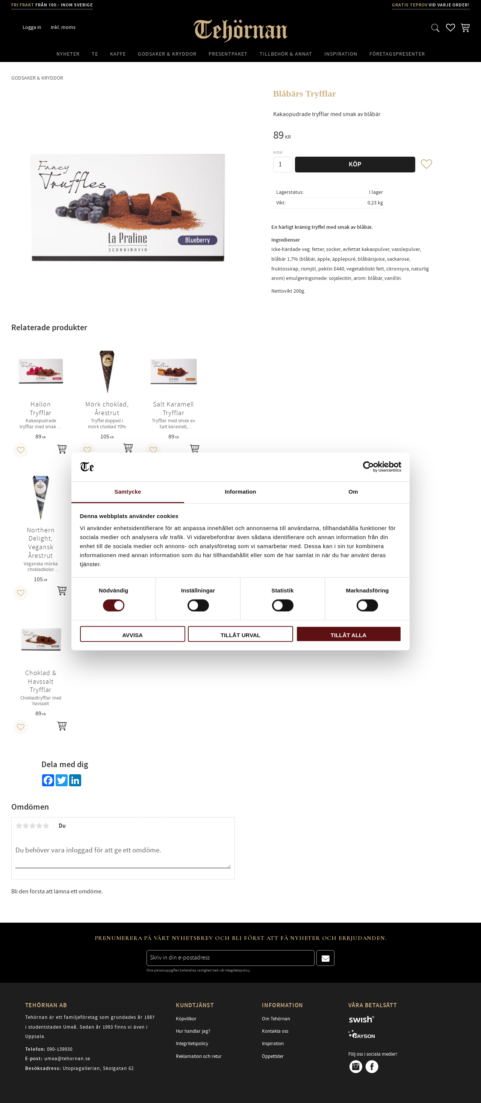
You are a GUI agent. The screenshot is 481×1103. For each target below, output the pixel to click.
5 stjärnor (45, 825)
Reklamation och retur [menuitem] (199, 1056)
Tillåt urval (240, 635)
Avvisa (132, 635)
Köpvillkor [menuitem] (186, 1019)
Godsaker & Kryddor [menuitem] (167, 53)
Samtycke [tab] (128, 491)
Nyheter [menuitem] (68, 53)
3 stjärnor (32, 825)
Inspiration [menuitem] (340, 53)
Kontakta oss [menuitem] (275, 1031)
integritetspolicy (237, 970)
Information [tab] (240, 491)
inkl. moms (63, 27)
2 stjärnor (25, 825)
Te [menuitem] (95, 53)
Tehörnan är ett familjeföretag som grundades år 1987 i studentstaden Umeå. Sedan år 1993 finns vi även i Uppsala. (90, 1027)
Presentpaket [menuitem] (228, 53)
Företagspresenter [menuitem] (397, 53)
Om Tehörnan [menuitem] (276, 1019)
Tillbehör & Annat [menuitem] (286, 53)
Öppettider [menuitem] (273, 1056)
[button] (435, 28)
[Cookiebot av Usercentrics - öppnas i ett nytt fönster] (368, 467)
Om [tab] (353, 491)
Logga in (32, 27)
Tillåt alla (348, 635)
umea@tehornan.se (67, 1059)
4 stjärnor (39, 825)
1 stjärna (18, 825)
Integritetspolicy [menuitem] (192, 1044)
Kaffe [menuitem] (118, 53)
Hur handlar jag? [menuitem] (193, 1031)
